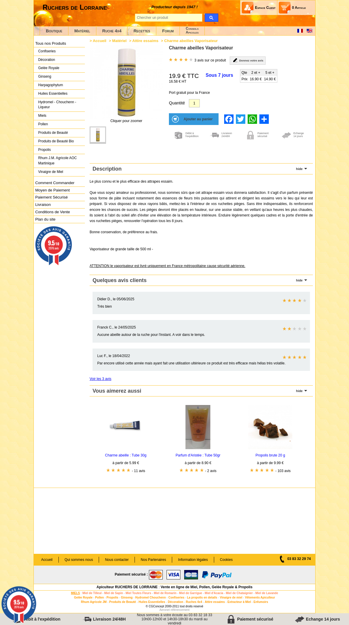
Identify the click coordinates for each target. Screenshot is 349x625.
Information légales (193, 560)
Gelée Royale (48, 68)
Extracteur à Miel (239, 602)
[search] (211, 18)
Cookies (226, 560)
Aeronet (165, 609)
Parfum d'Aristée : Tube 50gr (198, 455)
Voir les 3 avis (100, 379)
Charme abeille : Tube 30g (126, 455)
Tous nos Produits (50, 43)
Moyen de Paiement (52, 190)
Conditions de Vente (52, 212)
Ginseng (44, 76)
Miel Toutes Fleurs (138, 593)
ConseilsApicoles (192, 30)
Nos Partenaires (153, 560)
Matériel (82, 31)
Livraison (43, 204)
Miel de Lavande (266, 593)
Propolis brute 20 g (270, 455)
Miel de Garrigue (190, 593)
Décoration (46, 60)
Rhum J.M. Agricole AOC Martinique (57, 160)
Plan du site (45, 219)
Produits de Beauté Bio (56, 141)
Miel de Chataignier (239, 593)
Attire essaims (145, 41)
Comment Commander (54, 183)
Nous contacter (117, 560)
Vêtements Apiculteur (260, 597)
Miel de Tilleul (91, 593)
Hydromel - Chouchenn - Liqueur (57, 104)
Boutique (54, 31)
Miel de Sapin (113, 593)
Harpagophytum (50, 85)
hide (299, 169)
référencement (180, 609)
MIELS (75, 593)
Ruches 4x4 (194, 602)
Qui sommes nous (79, 560)
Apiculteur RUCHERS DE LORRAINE (127, 587)
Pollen (43, 124)
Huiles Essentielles (53, 93)
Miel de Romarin (165, 593)
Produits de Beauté (53, 133)
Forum (168, 31)
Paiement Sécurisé (51, 197)
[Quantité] (194, 103)
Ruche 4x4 (111, 31)
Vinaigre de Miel (50, 172)
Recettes (141, 31)
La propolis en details (202, 597)
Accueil (99, 41)
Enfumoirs (261, 602)
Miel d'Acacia (214, 593)
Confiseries (47, 51)
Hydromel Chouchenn (150, 597)
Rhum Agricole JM (93, 602)
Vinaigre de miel (231, 597)
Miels (42, 116)
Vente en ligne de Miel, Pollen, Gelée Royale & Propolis (207, 587)
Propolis (44, 150)
